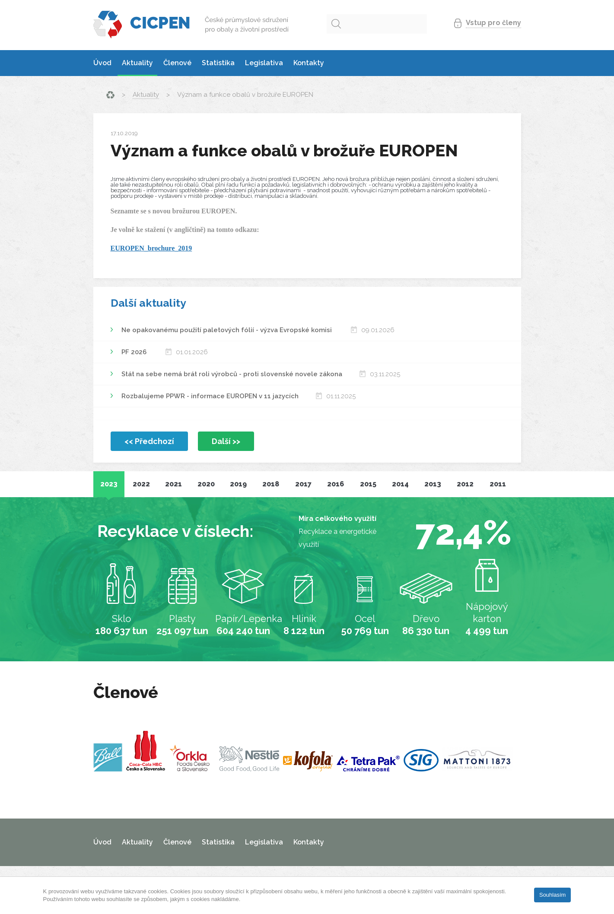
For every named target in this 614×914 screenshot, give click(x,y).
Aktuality (137, 63)
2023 (109, 484)
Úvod (102, 63)
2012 (465, 484)
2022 (141, 484)
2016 (335, 484)
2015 (368, 484)
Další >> (226, 441)
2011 (498, 484)
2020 (206, 484)
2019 (238, 484)
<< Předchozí (149, 441)
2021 (173, 484)
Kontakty (308, 63)
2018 (270, 484)
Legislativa (264, 63)
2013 (432, 484)
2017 (303, 484)
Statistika (218, 63)
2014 (400, 484)
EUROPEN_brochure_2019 (151, 248)
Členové (177, 63)
